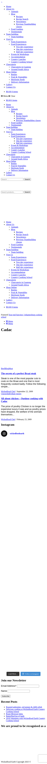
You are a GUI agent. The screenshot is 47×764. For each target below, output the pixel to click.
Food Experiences (18, 44)
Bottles (14, 74)
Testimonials (16, 31)
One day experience (24, 49)
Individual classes (14, 394)
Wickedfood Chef (8, 391)
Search (27, 192)
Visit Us (9, 39)
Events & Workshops (20, 54)
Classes (4, 394)
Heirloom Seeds (18, 79)
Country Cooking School (21, 62)
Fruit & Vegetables (19, 77)
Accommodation (18, 57)
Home (8, 6)
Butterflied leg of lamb (15, 716)
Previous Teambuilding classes (28, 120)
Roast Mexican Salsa (14, 714)
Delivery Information (20, 82)
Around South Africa (20, 69)
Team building (12, 34)
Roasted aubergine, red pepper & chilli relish (24, 707)
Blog (13, 14)
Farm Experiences (18, 42)
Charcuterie (11, 64)
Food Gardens (17, 29)
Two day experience (24, 47)
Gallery (9, 84)
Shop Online (11, 72)
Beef (3, 368)
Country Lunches (18, 59)
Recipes (19, 16)
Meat (11, 368)
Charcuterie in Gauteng (21, 67)
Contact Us (11, 87)
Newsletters (21, 21)
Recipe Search (22, 19)
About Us (10, 9)
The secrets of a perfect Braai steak (18, 373)
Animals (14, 11)
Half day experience (24, 52)
